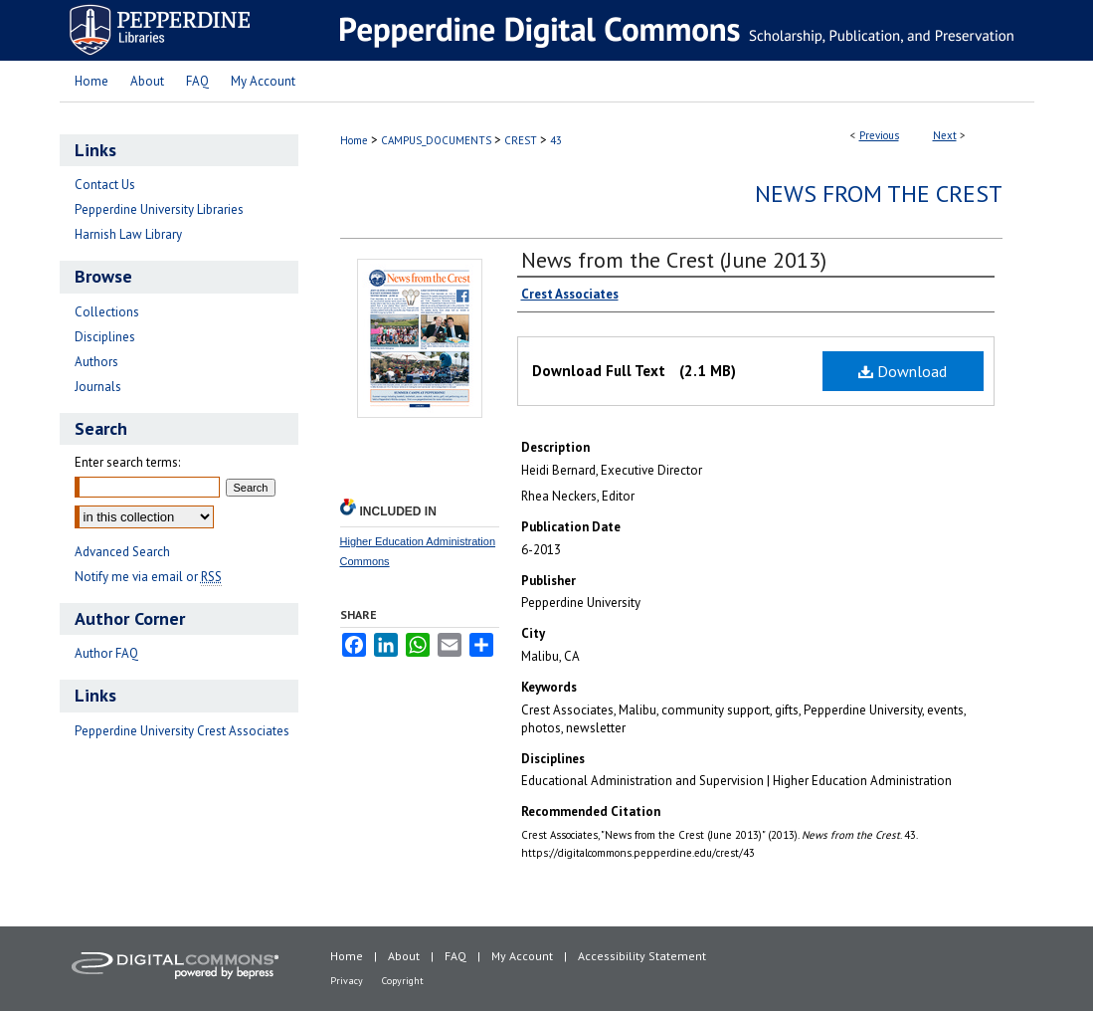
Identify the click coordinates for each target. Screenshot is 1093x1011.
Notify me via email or (148, 576)
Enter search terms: (127, 462)
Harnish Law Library (128, 234)
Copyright (403, 980)
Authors (96, 361)
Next (945, 135)
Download (902, 371)
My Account (522, 955)
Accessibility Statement (642, 955)
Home (354, 140)
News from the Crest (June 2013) (673, 260)
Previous (879, 135)
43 (556, 140)
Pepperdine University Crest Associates (182, 730)
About (404, 955)
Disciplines (105, 336)
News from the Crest (878, 193)
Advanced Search (122, 551)
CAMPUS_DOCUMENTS (436, 140)
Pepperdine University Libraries (159, 209)
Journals (98, 386)
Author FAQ (106, 653)
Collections (107, 311)
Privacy (346, 980)
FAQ (455, 955)
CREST (520, 140)
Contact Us (105, 184)
